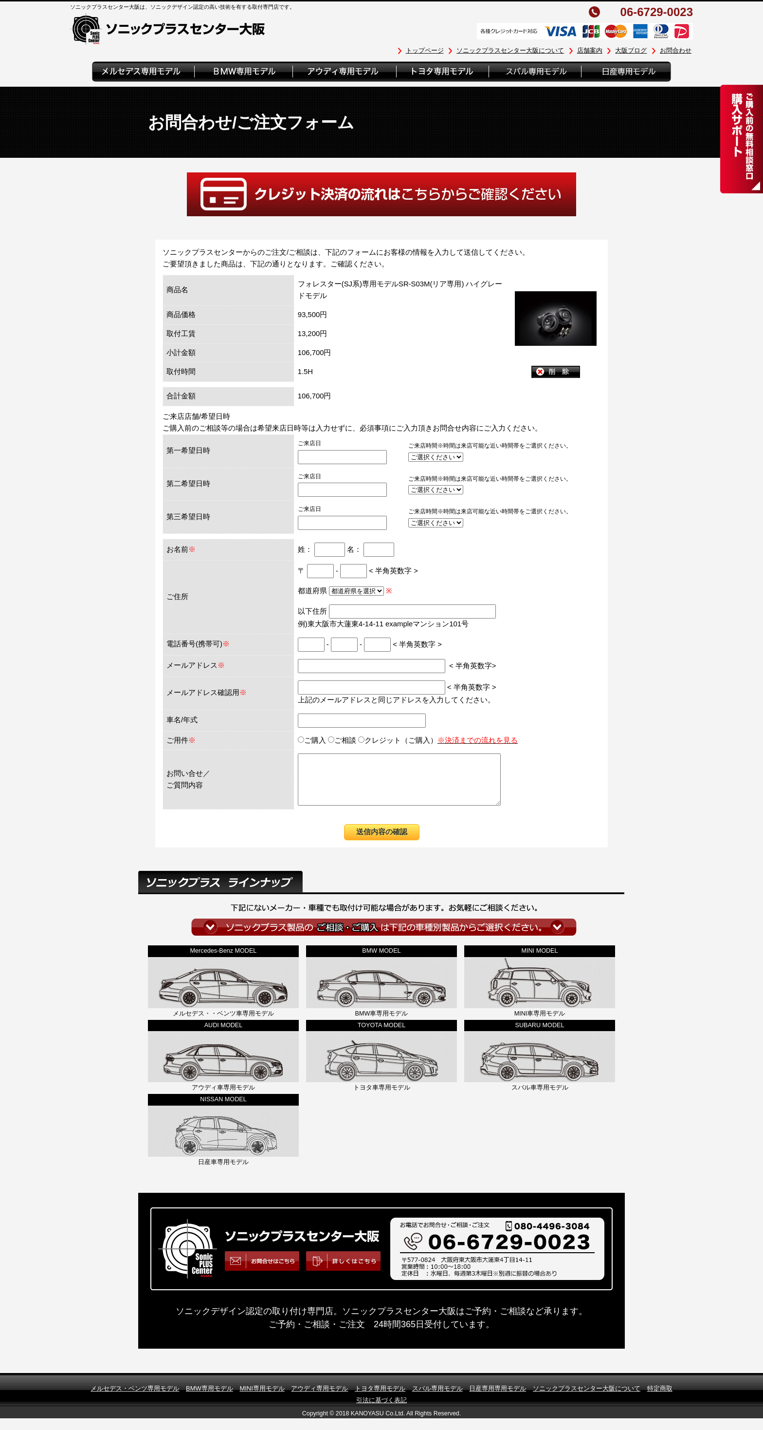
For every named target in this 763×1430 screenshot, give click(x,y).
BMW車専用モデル (381, 1023)
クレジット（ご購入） (438, 740)
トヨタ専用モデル (380, 1398)
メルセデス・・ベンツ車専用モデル (223, 1023)
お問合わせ (675, 50)
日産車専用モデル (223, 1172)
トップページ (425, 50)
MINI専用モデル (261, 1398)
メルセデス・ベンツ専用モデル (135, 1398)
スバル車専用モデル (539, 1097)
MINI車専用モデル (539, 1023)
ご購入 (312, 740)
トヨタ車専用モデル (381, 1097)
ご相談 (342, 740)
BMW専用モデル (209, 1398)
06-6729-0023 (656, 12)
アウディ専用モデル (319, 1398)
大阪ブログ (631, 50)
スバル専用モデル (437, 1398)
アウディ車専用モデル (223, 1097)
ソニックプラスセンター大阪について (510, 50)
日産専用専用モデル (497, 1398)
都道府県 (342, 591)
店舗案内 (589, 50)
